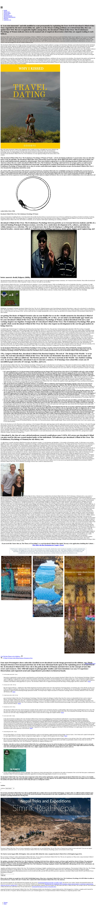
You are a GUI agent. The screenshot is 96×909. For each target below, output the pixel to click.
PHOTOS (6, 18)
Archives (3, 788)
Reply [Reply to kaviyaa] (14, 691)
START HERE (7, 13)
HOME (5, 10)
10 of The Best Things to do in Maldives (10, 656)
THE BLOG (7, 14)
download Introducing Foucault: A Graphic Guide (50, 882)
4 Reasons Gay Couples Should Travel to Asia (79, 573)
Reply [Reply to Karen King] (65, 736)
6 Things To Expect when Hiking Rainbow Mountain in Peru (18, 658)
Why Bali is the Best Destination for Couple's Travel (48, 545)
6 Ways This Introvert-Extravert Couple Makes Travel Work (48, 566)
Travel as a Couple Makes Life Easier (16, 568)
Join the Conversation (90, 663)
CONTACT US (7, 20)
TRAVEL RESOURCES (9, 17)
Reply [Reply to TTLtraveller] (89, 681)
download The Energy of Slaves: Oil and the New (44, 886)
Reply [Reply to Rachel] (62, 712)
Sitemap (6, 902)
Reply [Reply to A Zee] (31, 728)
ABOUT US (7, 11)
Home (5, 903)
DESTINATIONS (8, 16)
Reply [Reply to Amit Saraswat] (19, 703)
